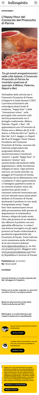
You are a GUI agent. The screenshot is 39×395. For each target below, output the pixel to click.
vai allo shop (17, 333)
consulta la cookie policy (12, 375)
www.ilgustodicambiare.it (15, 246)
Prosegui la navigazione (15, 385)
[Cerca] (35, 2)
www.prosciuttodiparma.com (16, 252)
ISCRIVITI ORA (17, 350)
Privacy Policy (11, 389)
